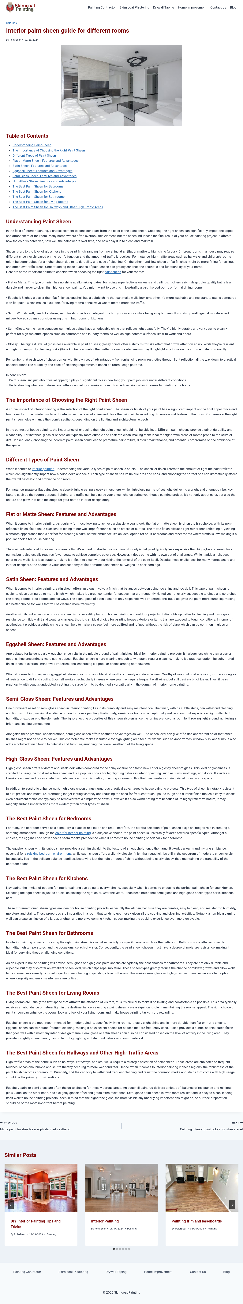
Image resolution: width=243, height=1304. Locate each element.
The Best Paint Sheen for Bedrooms (38, 186)
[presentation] (41, 1188)
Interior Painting (105, 1221)
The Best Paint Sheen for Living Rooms (40, 202)
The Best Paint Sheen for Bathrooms (39, 197)
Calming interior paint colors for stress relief (184, 1125)
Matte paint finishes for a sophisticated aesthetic (59, 1125)
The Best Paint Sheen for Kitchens (37, 191)
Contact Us (218, 7)
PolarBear (15, 39)
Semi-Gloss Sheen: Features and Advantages (45, 176)
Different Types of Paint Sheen (34, 155)
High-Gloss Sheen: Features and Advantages (44, 181)
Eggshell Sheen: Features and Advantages (42, 171)
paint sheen (112, 272)
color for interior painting (73, 833)
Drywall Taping (163, 7)
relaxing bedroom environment (49, 853)
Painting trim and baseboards (197, 1221)
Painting (11, 23)
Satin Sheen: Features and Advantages (40, 166)
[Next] (232, 1204)
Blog (233, 7)
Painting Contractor (102, 7)
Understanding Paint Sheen (32, 145)
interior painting (43, 469)
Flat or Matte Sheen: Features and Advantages (46, 160)
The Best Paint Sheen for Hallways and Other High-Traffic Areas (58, 207)
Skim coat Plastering (134, 7)
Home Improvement (192, 7)
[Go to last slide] (11, 1204)
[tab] (114, 1249)
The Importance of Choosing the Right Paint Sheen (49, 150)
